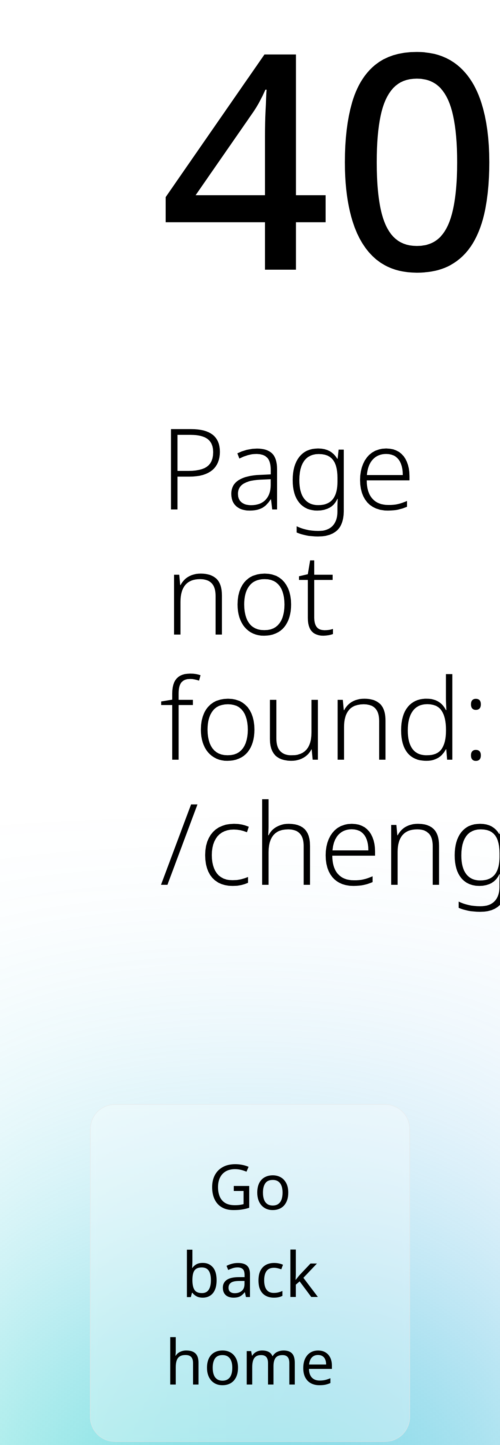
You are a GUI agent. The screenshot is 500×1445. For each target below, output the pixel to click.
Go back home (250, 1273)
